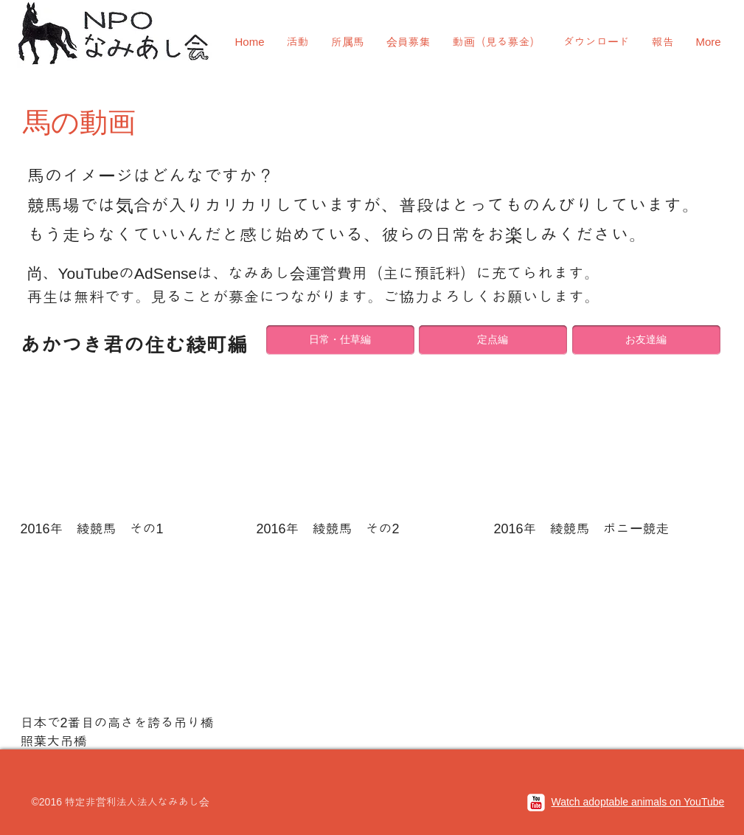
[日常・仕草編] (340, 340)
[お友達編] (646, 340)
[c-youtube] (536, 802)
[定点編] (493, 340)
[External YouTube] (135, 439)
